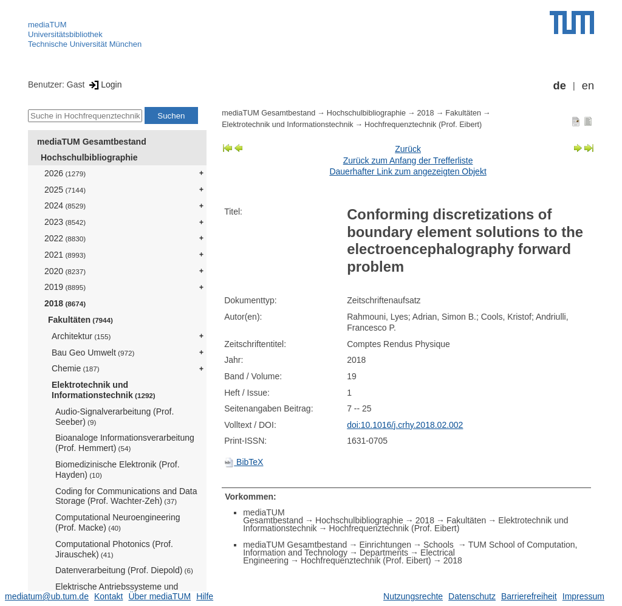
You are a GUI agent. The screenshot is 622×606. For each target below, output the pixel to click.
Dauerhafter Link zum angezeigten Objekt (407, 171)
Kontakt (108, 596)
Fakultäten (80, 320)
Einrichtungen (385, 544)
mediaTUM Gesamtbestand (91, 141)
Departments (384, 552)
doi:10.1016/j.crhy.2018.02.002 (405, 425)
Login (104, 84)
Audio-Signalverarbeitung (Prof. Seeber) (114, 417)
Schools (439, 544)
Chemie (76, 368)
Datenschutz (472, 596)
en (588, 86)
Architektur (81, 336)
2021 (65, 255)
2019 (65, 287)
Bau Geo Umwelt (93, 352)
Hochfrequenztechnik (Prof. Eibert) (423, 124)
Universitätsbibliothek (65, 34)
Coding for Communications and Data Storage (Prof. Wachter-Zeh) (126, 496)
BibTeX (243, 462)
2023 (65, 222)
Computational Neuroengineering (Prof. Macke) (117, 522)
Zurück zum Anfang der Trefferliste (408, 160)
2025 (65, 190)
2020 (65, 271)
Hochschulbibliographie (89, 157)
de (559, 86)
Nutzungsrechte (413, 596)
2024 (65, 205)
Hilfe (204, 596)
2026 (65, 173)
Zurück (408, 149)
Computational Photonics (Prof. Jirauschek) (114, 549)
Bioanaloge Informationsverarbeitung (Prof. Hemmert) (124, 443)
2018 (65, 303)
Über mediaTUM (159, 596)
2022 (65, 238)
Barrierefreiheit (529, 596)
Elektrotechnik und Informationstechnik (104, 390)
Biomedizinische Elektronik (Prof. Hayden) (117, 470)
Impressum (583, 596)
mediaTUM (47, 24)
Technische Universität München (85, 44)
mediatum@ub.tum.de (47, 596)
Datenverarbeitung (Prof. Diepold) (124, 570)
